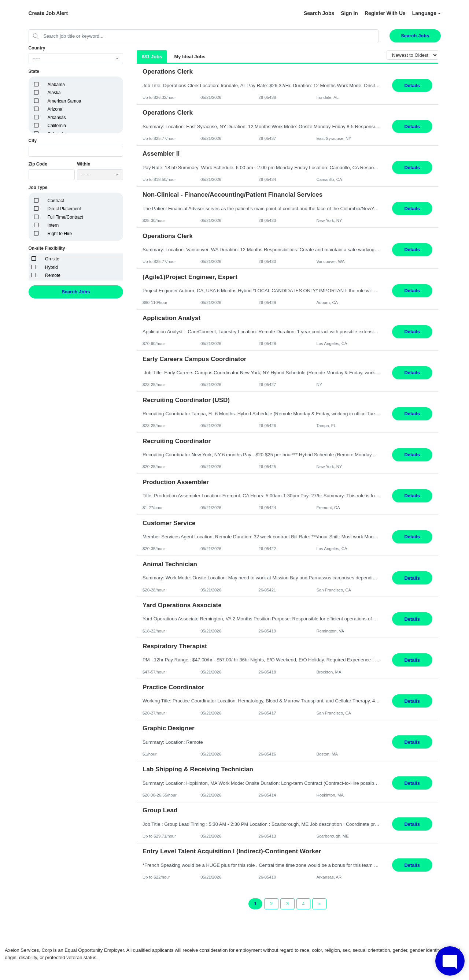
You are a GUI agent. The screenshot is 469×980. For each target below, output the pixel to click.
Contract (56, 200)
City (33, 140)
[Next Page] (319, 903)
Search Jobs (319, 13)
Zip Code (38, 164)
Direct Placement (64, 208)
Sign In (349, 13)
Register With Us (385, 13)
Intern (53, 225)
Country (37, 48)
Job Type (38, 187)
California (57, 125)
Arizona (55, 109)
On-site (52, 258)
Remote (52, 275)
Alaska (54, 92)
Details (412, 85)
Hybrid (51, 267)
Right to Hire (60, 233)
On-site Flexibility (47, 248)
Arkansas (57, 117)
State (34, 71)
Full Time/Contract (65, 217)
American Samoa (64, 101)
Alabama (56, 84)
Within (84, 164)
